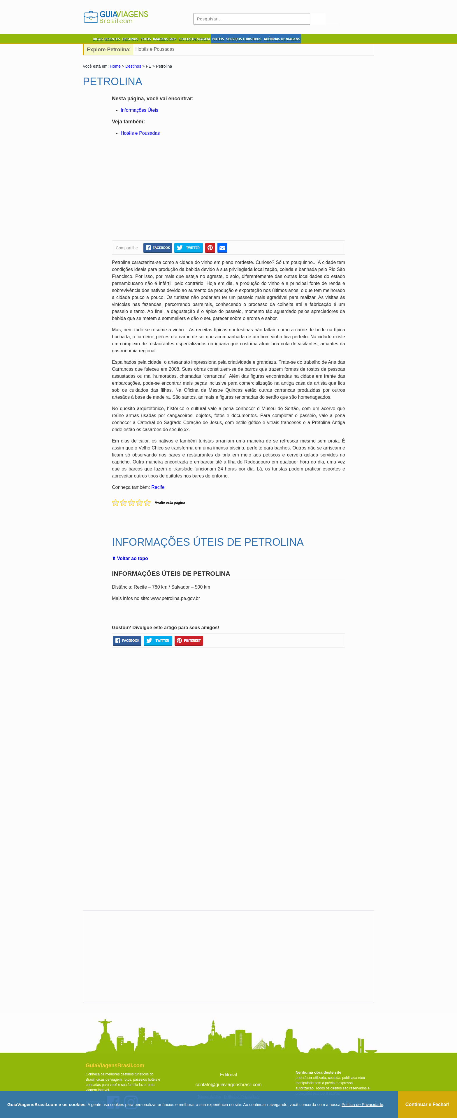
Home (115, 66)
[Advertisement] (168, 189)
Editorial (228, 1074)
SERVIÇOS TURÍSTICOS (243, 39)
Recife (157, 487)
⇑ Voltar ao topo (130, 558)
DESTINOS (130, 39)
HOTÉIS (218, 39)
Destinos (133, 66)
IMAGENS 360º (164, 39)
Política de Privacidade (362, 1104)
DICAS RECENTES (106, 39)
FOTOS (145, 39)
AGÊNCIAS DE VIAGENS (281, 39)
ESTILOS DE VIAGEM (194, 39)
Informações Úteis (139, 110)
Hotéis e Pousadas (155, 49)
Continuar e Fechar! (427, 1104)
